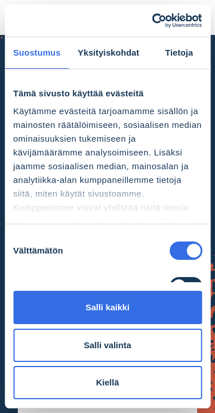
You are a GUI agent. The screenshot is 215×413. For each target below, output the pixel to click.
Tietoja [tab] (179, 52)
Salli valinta (107, 345)
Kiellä (107, 382)
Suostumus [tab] (37, 52)
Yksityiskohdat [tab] (108, 52)
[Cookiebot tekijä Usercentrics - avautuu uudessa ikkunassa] (153, 20)
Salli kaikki (107, 307)
